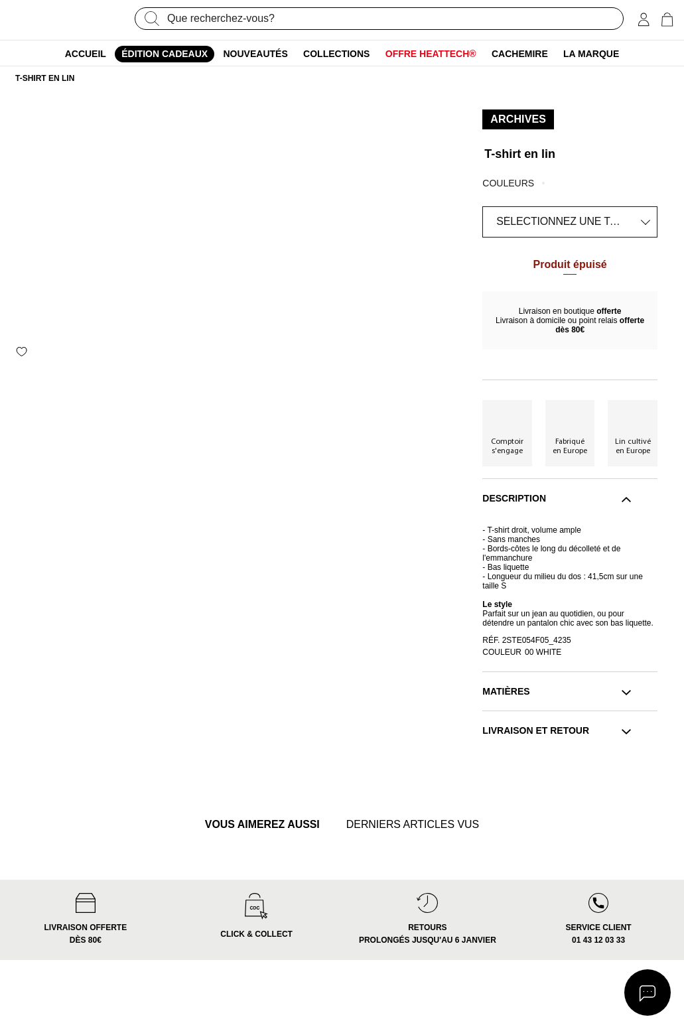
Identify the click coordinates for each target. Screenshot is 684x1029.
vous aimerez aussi (253, 826)
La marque (591, 53)
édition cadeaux (164, 53)
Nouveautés (256, 53)
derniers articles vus (420, 826)
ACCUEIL (85, 53)
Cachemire (520, 53)
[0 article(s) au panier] (667, 20)
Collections (336, 53)
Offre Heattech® (430, 53)
